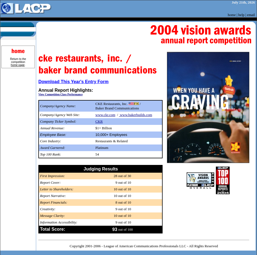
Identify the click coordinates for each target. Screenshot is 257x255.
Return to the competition (18, 62)
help (241, 15)
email (251, 15)
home (232, 15)
